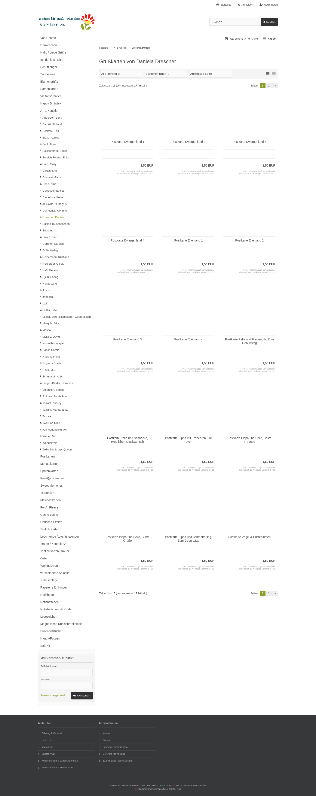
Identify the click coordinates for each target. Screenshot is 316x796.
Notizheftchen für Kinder (56, 609)
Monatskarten (49, 463)
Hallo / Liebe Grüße (53, 52)
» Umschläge (49, 580)
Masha (47, 330)
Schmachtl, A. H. (53, 376)
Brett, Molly (49, 164)
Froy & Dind (50, 237)
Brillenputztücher (51, 631)
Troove (47, 416)
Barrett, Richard (52, 124)
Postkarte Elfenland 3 (127, 339)
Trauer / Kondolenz (53, 544)
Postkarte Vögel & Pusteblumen (249, 537)
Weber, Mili (49, 436)
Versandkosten (147, 171)
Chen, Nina (49, 184)
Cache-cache (49, 514)
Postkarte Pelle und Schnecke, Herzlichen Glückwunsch (127, 439)
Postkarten (47, 456)
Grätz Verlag (50, 250)
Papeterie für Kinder (53, 587)
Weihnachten (49, 565)
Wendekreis (50, 442)
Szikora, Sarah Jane (55, 396)
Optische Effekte (51, 522)
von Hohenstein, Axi (55, 429)
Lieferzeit (44, 740)
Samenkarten (49, 89)
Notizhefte (47, 594)
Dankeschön (48, 45)
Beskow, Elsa (51, 131)
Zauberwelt (47, 74)
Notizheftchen (49, 602)
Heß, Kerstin (50, 270)
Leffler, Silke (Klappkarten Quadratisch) (67, 316)
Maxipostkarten (50, 500)
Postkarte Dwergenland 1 (127, 141)
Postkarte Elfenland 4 (188, 339)
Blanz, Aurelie (51, 137)
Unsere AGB (46, 753)
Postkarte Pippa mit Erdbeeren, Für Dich (188, 439)
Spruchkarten (49, 471)
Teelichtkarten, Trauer (54, 551)
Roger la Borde (52, 363)
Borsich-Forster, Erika (56, 157)
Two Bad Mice (51, 423)
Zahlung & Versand (50, 733)
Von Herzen (48, 38)
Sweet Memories (51, 485)
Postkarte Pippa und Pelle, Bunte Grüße (127, 538)
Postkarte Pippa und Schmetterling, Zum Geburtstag (188, 538)
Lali (45, 303)
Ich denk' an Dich (51, 59)
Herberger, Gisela (53, 263)
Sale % (45, 645)
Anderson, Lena (52, 117)
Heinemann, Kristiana (56, 257)
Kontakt (105, 733)
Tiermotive (47, 493)
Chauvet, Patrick (53, 177)
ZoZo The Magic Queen (57, 449)
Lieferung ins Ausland (112, 753)
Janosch (48, 296)
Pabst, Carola (51, 350)
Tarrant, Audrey (52, 403)
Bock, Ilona (49, 144)
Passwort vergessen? (53, 695)
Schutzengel (48, 67)
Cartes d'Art (50, 170)
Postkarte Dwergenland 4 (127, 240)
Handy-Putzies (50, 638)
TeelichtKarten (49, 529)
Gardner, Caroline (54, 243)
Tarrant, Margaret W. (55, 409)
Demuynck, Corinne (55, 210)
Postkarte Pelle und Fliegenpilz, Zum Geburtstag (249, 341)
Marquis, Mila (51, 323)
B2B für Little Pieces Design (115, 760)
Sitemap (105, 740)
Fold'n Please (49, 507)
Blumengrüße (49, 81)
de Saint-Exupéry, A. (55, 204)
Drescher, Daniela (54, 217)
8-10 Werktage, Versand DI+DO (139, 174)
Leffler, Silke (50, 310)
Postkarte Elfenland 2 (249, 240)
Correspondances (54, 190)
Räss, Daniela (51, 356)
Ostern (44, 558)
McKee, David (51, 336)
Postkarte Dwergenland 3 (249, 141)
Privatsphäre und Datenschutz (55, 767)
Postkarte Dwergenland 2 (188, 141)
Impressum (45, 746)
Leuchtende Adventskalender (59, 536)
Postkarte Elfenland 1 (188, 240)
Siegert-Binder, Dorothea (58, 383)
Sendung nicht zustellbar (113, 746)
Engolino (48, 230)
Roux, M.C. (49, 369)
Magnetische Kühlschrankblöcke (61, 624)
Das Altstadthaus (53, 197)
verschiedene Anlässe (55, 573)
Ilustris (47, 290)
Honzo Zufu (50, 283)
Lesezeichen (48, 616)
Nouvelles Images (54, 343)
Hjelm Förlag (50, 277)
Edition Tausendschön (56, 223)
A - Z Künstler (49, 110)
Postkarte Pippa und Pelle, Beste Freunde (249, 439)
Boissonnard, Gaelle (55, 150)
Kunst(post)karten (52, 478)
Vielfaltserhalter (50, 96)
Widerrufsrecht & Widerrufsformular (58, 760)
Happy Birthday (50, 103)
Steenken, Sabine (54, 389)
